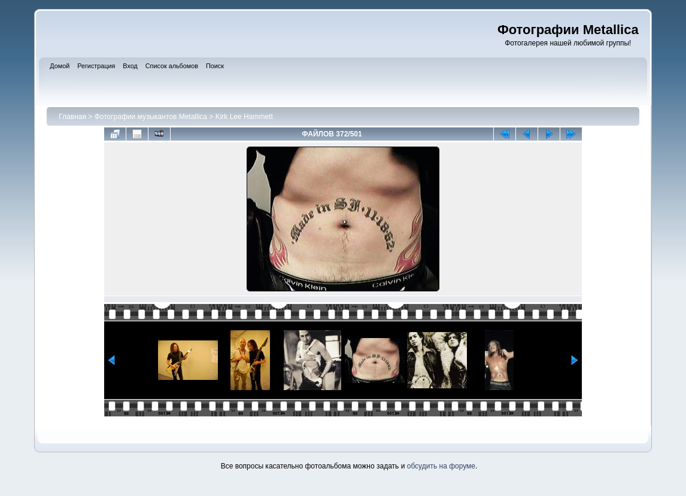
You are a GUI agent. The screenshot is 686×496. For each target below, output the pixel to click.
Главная (72, 116)
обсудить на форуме (441, 466)
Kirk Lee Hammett (244, 116)
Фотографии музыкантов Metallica (151, 116)
